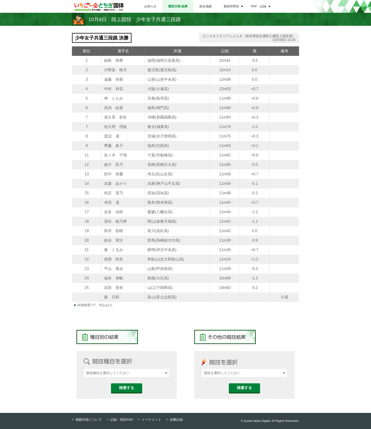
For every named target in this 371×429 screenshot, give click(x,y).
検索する (126, 388)
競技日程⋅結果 (178, 6)
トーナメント (151, 419)
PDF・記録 (258, 6)
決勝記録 (176, 419)
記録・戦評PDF (121, 419)
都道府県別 (231, 6)
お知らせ (150, 6)
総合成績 (205, 6)
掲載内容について (88, 419)
